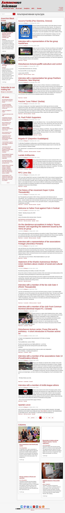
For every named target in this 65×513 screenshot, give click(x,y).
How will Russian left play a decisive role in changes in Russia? (7, 101)
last (52, 417)
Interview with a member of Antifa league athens (38, 385)
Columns (22, 425)
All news (5, 97)
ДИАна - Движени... (47, 484)
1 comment (26, 151)
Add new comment (27, 74)
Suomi (33, 74)
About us (32, 510)
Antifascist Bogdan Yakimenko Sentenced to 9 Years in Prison (7, 129)
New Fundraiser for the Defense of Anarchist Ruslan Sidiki (6, 124)
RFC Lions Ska (24, 173)
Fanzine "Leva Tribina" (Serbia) (31, 101)
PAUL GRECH (43, 411)
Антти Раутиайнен (23, 447)
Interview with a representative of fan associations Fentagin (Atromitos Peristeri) (39, 243)
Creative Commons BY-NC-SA (41, 508)
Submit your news (8, 8)
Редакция (26, 23)
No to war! (19, 8)
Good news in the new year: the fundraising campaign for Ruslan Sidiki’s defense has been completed (7, 149)
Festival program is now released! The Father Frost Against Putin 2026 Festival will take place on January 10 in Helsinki (7, 178)
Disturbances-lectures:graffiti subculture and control (40, 64)
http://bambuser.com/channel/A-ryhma (26, 219)
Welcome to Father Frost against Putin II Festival (38, 208)
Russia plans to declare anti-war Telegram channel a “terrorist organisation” (50, 442)
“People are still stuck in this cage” (8, 65)
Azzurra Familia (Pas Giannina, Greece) (35, 21)
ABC (33, 8)
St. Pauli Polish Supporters (29, 117)
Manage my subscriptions (6, 91)
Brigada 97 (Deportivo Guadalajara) (33, 138)
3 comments (26, 381)
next (49, 417)
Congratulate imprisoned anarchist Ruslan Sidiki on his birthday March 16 (7, 119)
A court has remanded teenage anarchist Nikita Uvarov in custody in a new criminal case (7, 35)
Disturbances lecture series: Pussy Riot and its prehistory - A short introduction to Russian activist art (39, 331)
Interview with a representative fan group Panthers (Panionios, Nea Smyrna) (39, 79)
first (29, 417)
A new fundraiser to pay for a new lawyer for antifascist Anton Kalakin (7, 143)
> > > (8, 182)
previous (32, 417)
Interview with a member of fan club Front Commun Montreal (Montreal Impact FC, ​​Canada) (39, 308)
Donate (39, 8)
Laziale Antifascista (26, 155)
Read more (35, 36)
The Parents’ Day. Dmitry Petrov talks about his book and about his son (7, 162)
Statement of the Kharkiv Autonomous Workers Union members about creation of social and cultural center (40, 264)
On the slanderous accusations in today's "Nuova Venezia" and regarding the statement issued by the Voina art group (40, 226)
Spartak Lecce (24, 405)
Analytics (27, 8)
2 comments (26, 302)
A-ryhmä (25, 66)
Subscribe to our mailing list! (8, 88)
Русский (25, 60)
